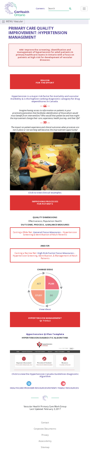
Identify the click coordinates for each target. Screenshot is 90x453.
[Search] (58, 8)
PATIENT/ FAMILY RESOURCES (63, 385)
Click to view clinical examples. (45, 192)
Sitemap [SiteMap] (45, 447)
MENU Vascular (12, 21)
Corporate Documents (45, 428)
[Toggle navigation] (84, 8)
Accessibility (45, 441)
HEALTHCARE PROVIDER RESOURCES (29, 385)
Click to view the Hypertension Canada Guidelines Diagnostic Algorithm (45, 375)
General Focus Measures (47, 232)
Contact (45, 422)
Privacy (45, 434)
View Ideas (45, 309)
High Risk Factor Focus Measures (55, 253)
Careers (40, 8)
